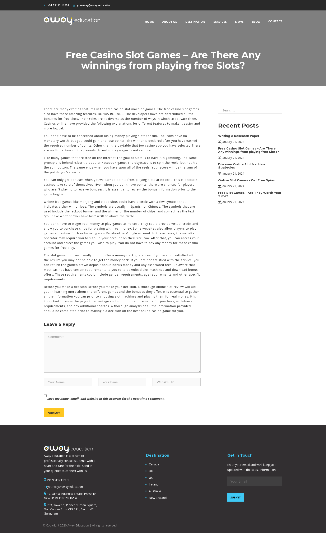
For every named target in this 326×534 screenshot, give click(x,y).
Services (220, 22)
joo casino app (150, 145)
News (239, 22)
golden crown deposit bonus (89, 265)
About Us (169, 22)
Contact (275, 21)
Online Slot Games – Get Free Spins (246, 179)
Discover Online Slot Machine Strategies (241, 165)
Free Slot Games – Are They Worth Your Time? (249, 193)
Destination (195, 22)
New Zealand (158, 498)
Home (149, 22)
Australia (155, 491)
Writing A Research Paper (238, 135)
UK (151, 471)
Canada (154, 464)
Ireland (154, 484)
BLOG (256, 22)
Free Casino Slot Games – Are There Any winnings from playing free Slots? (248, 149)
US (151, 478)
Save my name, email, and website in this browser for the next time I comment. (106, 398)
